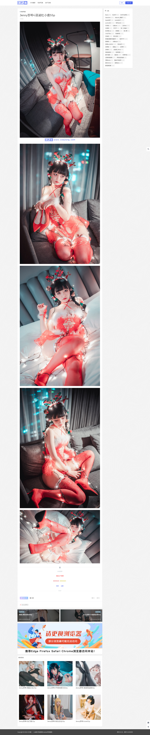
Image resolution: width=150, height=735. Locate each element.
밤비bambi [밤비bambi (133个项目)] (120, 23)
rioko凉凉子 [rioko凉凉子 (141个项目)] (119, 20)
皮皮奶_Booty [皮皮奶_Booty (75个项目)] (118, 49)
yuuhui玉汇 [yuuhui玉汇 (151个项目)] (109, 23)
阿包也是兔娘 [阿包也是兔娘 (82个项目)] (121, 57)
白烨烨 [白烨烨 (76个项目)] (123, 47)
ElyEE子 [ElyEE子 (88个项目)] (115, 15)
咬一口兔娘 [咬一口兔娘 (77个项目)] (125, 28)
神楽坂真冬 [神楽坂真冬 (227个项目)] (109, 52)
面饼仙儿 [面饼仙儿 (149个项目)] (118, 63)
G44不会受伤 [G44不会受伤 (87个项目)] (124, 15)
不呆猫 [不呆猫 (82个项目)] (108, 25)
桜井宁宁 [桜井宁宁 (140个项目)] (123, 39)
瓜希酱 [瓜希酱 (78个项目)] (108, 47)
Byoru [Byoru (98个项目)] (108, 15)
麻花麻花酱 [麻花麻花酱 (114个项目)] (109, 65)
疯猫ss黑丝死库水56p (25, 615)
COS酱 (29, 732)
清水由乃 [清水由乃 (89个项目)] (121, 44)
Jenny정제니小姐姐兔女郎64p (92, 615)
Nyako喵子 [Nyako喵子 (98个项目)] (109, 20)
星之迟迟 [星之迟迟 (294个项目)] (117, 36)
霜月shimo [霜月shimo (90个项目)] (109, 63)
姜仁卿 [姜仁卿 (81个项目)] (127, 31)
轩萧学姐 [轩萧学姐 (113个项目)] (126, 55)
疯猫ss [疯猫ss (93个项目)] (116, 47)
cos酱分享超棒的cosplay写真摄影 (43, 732)
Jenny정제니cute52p (83, 721)
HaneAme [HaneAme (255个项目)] (109, 17)
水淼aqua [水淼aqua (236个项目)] (117, 41)
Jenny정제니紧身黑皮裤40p (85, 688)
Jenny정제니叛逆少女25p (27, 688)
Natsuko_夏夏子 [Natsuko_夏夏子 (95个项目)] (120, 17)
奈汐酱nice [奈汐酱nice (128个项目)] (109, 31)
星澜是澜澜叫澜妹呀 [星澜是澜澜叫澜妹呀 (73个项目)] (111, 39)
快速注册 (129, 2)
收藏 (32, 598)
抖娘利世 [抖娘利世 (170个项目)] (119, 33)
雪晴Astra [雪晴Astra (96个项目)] (109, 60)
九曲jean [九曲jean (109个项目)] (116, 25)
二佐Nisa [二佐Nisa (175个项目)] (125, 25)
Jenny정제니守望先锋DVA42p (57, 688)
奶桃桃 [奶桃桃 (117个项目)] (119, 31)
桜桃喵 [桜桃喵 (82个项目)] (108, 41)
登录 (122, 2)
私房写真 (23, 11)
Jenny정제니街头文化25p (56, 721)
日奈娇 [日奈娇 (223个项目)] (108, 36)
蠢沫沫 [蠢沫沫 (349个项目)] (118, 55)
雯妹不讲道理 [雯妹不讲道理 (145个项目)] (119, 60)
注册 (62, 586)
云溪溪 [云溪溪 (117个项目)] (108, 28)
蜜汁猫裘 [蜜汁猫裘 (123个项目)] (109, 55)
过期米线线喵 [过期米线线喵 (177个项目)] (110, 57)
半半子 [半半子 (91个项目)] (116, 28)
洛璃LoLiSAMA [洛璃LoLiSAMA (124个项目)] (110, 44)
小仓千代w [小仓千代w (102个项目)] (109, 33)
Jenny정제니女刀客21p (27, 721)
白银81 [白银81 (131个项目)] (108, 49)
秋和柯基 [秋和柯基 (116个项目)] (119, 52)
